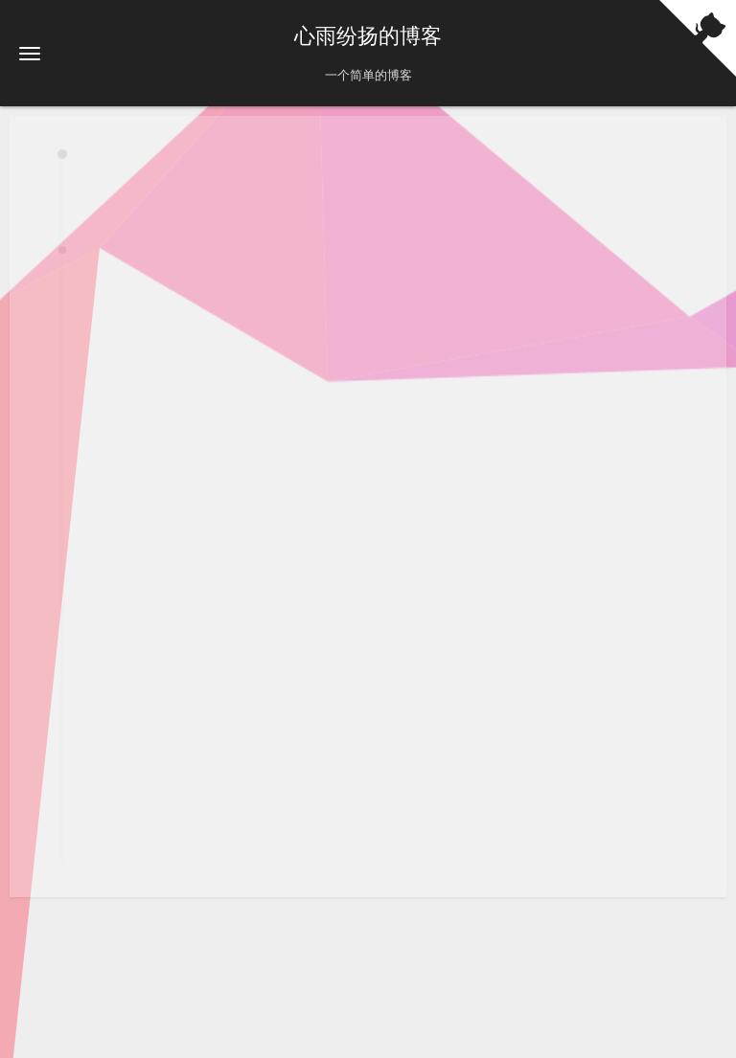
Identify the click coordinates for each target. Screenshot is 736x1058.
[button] (30, 53)
